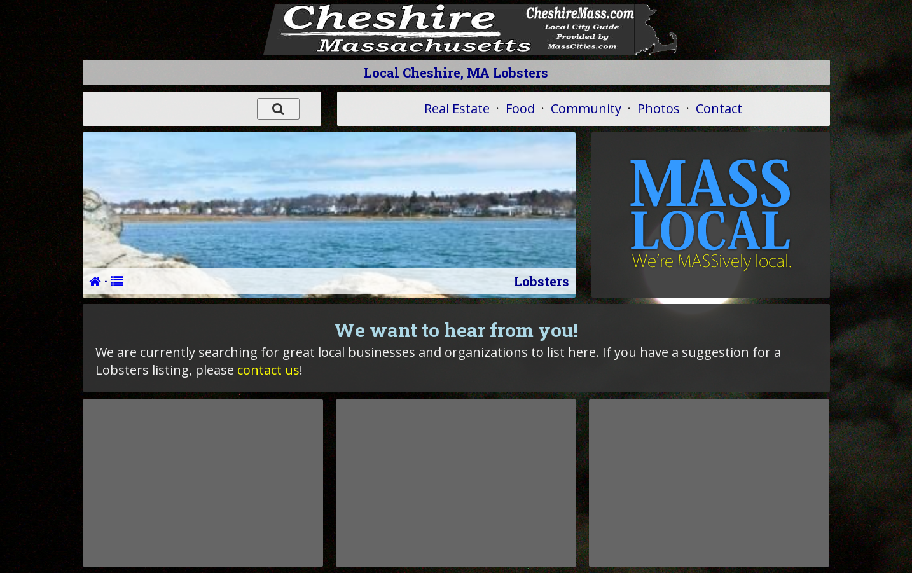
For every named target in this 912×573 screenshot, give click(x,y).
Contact (719, 108)
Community (586, 108)
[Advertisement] (202, 482)
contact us (268, 369)
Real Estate (457, 108)
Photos (658, 108)
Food (520, 108)
